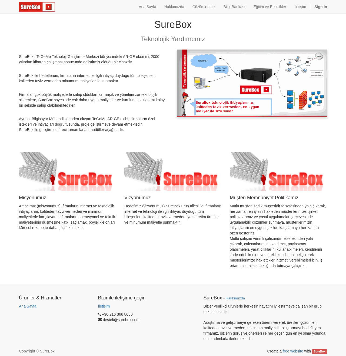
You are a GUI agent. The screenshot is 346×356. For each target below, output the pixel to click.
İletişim (104, 306)
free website (293, 351)
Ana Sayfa (27, 306)
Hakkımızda (235, 298)
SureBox (319, 351)
